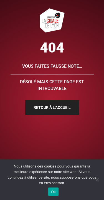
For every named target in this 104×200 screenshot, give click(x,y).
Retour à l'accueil (52, 107)
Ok (53, 192)
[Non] (97, 179)
